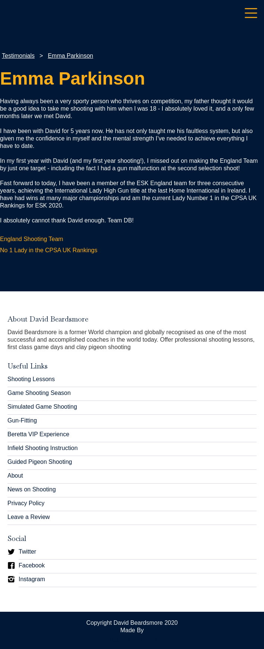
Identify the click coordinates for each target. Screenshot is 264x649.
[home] (5, 13)
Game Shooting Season (39, 393)
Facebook (32, 565)
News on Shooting (31, 489)
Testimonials (18, 56)
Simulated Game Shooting (42, 406)
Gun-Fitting (22, 420)
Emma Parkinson (70, 56)
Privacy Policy (26, 503)
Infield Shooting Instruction (42, 448)
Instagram (32, 579)
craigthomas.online (132, 639)
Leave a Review (28, 517)
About (15, 475)
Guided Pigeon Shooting (39, 462)
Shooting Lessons (31, 379)
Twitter (27, 551)
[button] (251, 13)
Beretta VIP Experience (38, 434)
